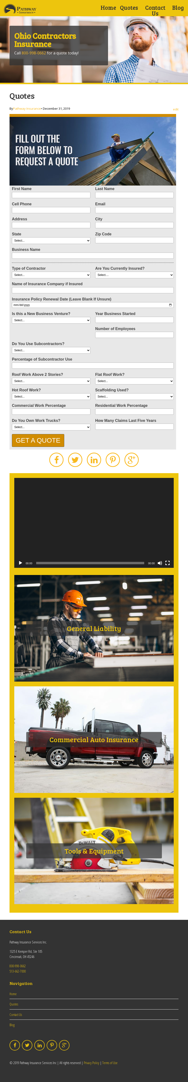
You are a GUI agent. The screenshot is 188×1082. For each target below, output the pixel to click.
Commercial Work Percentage (39, 406)
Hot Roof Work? (26, 390)
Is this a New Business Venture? (41, 314)
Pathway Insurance (27, 108)
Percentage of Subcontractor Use (42, 359)
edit (175, 109)
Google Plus (132, 460)
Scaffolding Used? (112, 390)
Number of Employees (115, 329)
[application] (94, 523)
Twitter (75, 460)
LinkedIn (94, 460)
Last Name (104, 189)
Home (108, 7)
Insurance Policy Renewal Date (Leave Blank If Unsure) (61, 299)
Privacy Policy (91, 1062)
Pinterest (113, 460)
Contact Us (155, 10)
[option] (94, 49)
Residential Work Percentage (121, 406)
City (98, 219)
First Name (22, 189)
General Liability (94, 628)
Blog (178, 7)
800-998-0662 (34, 53)
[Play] (20, 563)
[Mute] (160, 563)
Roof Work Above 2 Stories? (37, 375)
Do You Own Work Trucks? (36, 421)
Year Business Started (115, 314)
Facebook (56, 460)
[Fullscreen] (167, 563)
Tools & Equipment (94, 850)
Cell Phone (22, 204)
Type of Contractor (29, 268)
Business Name (26, 250)
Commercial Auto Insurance (94, 739)
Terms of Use (110, 1062)
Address (19, 219)
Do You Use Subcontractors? (38, 344)
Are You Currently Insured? (119, 268)
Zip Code (103, 234)
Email (100, 204)
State (16, 234)
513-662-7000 (18, 971)
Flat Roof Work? (109, 375)
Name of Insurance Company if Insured (47, 284)
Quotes (129, 7)
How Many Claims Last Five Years (125, 421)
